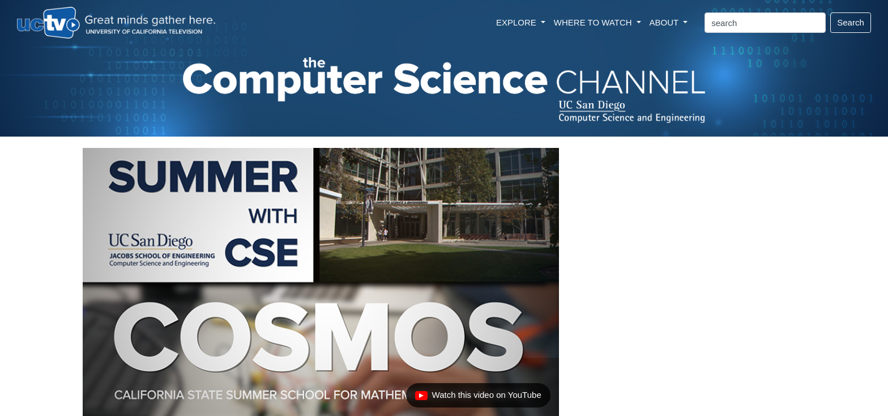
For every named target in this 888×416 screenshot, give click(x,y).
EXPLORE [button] (517, 22)
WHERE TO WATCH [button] (594, 22)
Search (850, 22)
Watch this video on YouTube (478, 398)
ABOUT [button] (665, 22)
